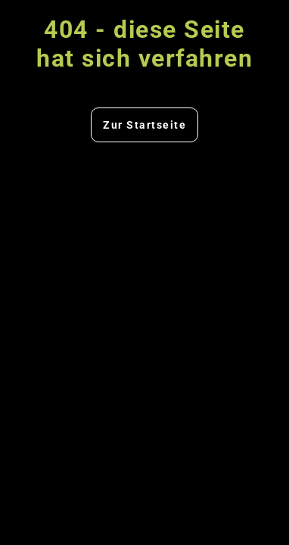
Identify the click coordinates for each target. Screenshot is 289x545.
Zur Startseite (144, 125)
